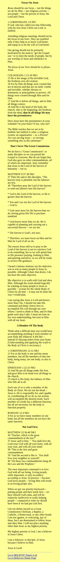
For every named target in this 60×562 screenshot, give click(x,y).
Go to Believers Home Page (22, 558)
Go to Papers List (22, 555)
